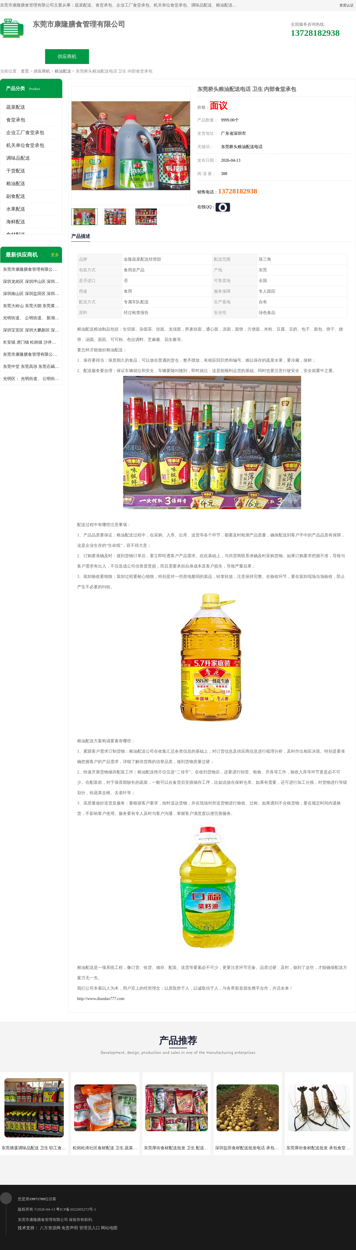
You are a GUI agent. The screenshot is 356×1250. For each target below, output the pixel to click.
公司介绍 (156, 56)
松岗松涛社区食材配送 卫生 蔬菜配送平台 (111, 1148)
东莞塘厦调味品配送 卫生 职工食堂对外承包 (41, 1148)
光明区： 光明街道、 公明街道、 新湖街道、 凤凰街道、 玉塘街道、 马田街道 (31, 378)
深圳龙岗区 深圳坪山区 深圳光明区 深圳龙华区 (31, 281)
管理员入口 (89, 1228)
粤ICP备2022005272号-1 (76, 1209)
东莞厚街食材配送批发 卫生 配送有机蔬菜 (182, 1148)
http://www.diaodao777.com (100, 998)
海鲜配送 (15, 221)
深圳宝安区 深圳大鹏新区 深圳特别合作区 (31, 330)
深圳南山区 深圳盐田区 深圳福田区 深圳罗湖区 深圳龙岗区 (31, 293)
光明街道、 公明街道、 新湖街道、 (31, 318)
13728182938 (237, 191)
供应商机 (67, 56)
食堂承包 (15, 119)
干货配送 (15, 170)
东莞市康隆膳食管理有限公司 (43, 1219)
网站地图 (109, 1228)
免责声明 (69, 1228)
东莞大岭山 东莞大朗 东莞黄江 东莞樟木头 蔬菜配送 (31, 306)
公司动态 (200, 56)
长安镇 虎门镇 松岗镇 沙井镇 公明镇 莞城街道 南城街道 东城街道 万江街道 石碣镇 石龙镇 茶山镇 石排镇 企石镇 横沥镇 (31, 342)
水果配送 (15, 208)
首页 (25, 71)
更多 (55, 255)
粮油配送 (63, 71)
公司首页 (22, 56)
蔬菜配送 (15, 107)
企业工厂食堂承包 (25, 132)
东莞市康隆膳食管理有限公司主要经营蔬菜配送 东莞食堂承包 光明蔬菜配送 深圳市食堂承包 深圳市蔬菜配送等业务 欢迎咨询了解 (31, 269)
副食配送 (15, 196)
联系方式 (289, 56)
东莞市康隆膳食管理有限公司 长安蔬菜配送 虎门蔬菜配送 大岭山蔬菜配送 (31, 354)
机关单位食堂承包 (25, 145)
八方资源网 (50, 1228)
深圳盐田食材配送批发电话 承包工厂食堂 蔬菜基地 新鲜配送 (270, 1148)
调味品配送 (18, 158)
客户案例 (245, 56)
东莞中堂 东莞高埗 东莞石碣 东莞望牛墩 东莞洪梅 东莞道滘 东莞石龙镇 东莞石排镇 (31, 366)
